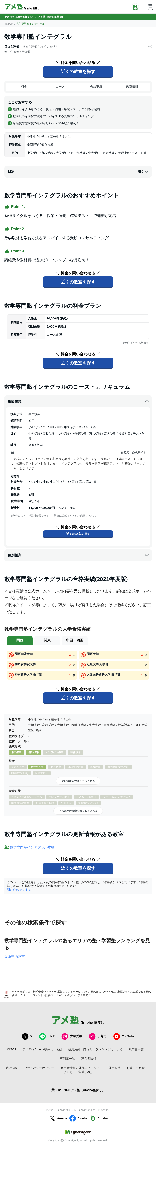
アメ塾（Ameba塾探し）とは (42, 1049)
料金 (24, 86)
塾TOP (9, 23)
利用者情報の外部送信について (82, 1068)
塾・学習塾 (11, 51)
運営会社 (115, 1068)
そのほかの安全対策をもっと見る (78, 810)
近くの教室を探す (78, 71)
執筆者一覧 (136, 1049)
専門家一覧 (67, 1058)
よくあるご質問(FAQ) (78, 1072)
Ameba (57, 1118)
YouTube (123, 1036)
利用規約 (12, 1068)
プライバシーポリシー (39, 1068)
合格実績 (96, 86)
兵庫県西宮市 (14, 956)
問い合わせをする (19, 889)
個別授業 (78, 555)
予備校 (26, 51)
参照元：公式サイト (133, 452)
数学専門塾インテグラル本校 (32, 847)
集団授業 (78, 401)
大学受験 (71, 1036)
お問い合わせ (136, 1068)
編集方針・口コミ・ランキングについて (95, 1049)
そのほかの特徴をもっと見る (78, 780)
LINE (47, 1036)
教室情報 (132, 86)
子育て (97, 1036)
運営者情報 (88, 1058)
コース (60, 86)
